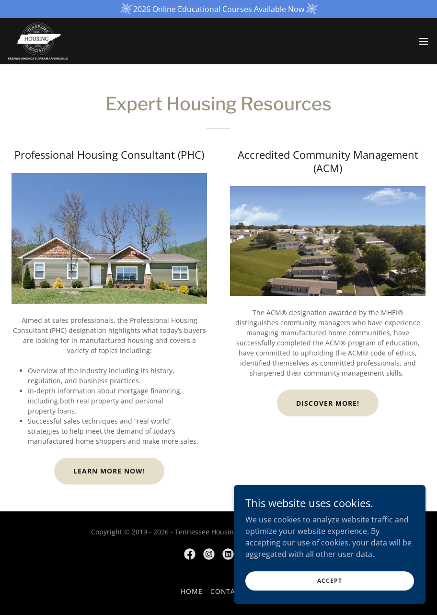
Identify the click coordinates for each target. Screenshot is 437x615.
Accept (329, 587)
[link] (38, 41)
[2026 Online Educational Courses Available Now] (218, 9)
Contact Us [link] (233, 591)
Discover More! (327, 403)
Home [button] (192, 591)
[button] (423, 41)
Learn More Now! (109, 470)
